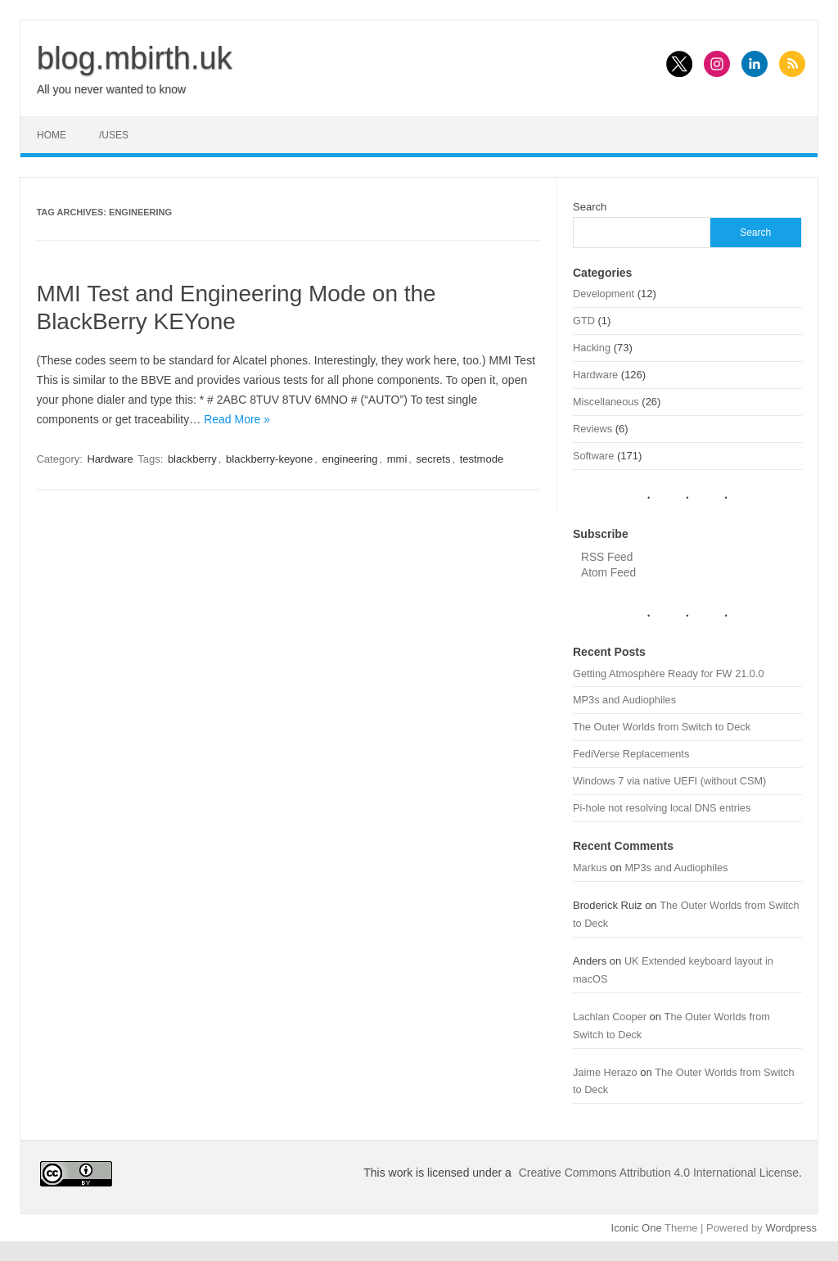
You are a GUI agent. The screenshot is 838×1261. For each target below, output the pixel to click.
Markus (590, 867)
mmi (397, 459)
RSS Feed (607, 557)
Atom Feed (608, 573)
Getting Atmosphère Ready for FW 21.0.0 (668, 673)
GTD (584, 320)
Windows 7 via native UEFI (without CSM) (669, 781)
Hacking (591, 347)
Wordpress (791, 1228)
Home (51, 135)
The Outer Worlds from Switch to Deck (661, 727)
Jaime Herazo (605, 1072)
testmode (481, 459)
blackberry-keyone (269, 459)
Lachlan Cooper (610, 1016)
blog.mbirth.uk (134, 58)
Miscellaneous (606, 401)
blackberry (192, 459)
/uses (113, 135)
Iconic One (636, 1228)
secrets (434, 459)
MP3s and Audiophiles (624, 700)
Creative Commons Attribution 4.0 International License (659, 1172)
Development (603, 293)
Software (593, 456)
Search (589, 207)
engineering (350, 459)
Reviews (592, 429)
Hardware (110, 459)
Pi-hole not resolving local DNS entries (661, 808)
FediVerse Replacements (631, 754)
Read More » (237, 419)
